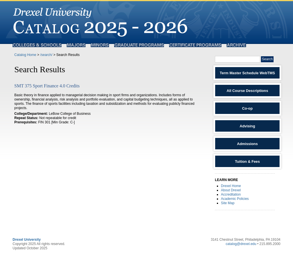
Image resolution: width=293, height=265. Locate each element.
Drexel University (27, 240)
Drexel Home (231, 186)
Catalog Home (25, 55)
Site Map (227, 203)
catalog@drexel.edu (241, 244)
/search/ (46, 55)
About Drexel (231, 190)
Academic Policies (235, 199)
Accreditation (231, 194)
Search (267, 59)
